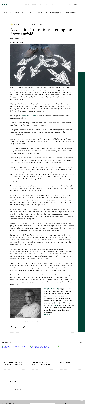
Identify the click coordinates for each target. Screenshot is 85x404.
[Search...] (76, 4)
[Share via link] (24, 327)
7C (11, 13)
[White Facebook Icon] (82, 4)
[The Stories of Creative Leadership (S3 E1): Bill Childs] (42, 352)
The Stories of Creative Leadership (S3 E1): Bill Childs (41, 363)
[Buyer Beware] (70, 352)
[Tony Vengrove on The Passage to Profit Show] (14, 352)
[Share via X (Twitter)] (15, 327)
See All (81, 342)
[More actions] (74, 24)
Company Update (55, 13)
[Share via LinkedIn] (20, 327)
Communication (19, 13)
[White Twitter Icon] (82, 8)
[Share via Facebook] (11, 327)
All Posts (4, 13)
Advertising (31, 13)
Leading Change (35, 321)
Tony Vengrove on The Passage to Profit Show (13, 363)
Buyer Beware (65, 362)
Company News (42, 13)
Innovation (26, 321)
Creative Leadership (70, 13)
